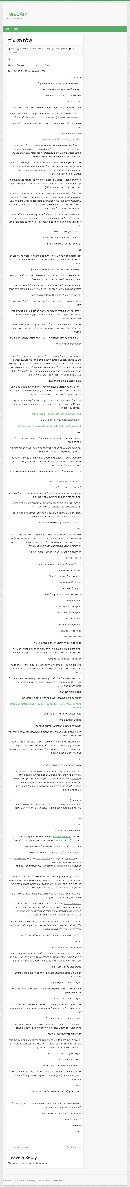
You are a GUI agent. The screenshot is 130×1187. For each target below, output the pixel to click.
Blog (7, 29)
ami (12, 49)
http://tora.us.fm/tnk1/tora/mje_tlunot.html (61, 139)
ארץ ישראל (75, 911)
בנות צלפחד (20, 858)
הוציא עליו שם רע (61, 887)
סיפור (56, 804)
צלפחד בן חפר (43, 858)
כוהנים (26, 808)
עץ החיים (31, 771)
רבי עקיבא (70, 858)
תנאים (56, 852)
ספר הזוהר (75, 771)
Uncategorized (61, 49)
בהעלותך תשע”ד (19, 1147)
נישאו (50, 914)
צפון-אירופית (59, 836)
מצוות (65, 749)
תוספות (76, 732)
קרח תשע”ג (73, 1147)
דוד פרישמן (69, 804)
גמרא (77, 852)
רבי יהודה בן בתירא (66, 866)
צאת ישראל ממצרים (25, 911)
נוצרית (68, 836)
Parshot (16, 29)
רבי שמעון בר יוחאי (73, 903)
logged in (25, 1163)
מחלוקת (63, 852)
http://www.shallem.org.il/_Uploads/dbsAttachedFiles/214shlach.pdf (49, 426)
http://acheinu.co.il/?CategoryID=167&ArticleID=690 (57, 414)
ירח (75, 840)
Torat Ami (17, 14)
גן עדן (32, 775)
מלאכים (75, 778)
